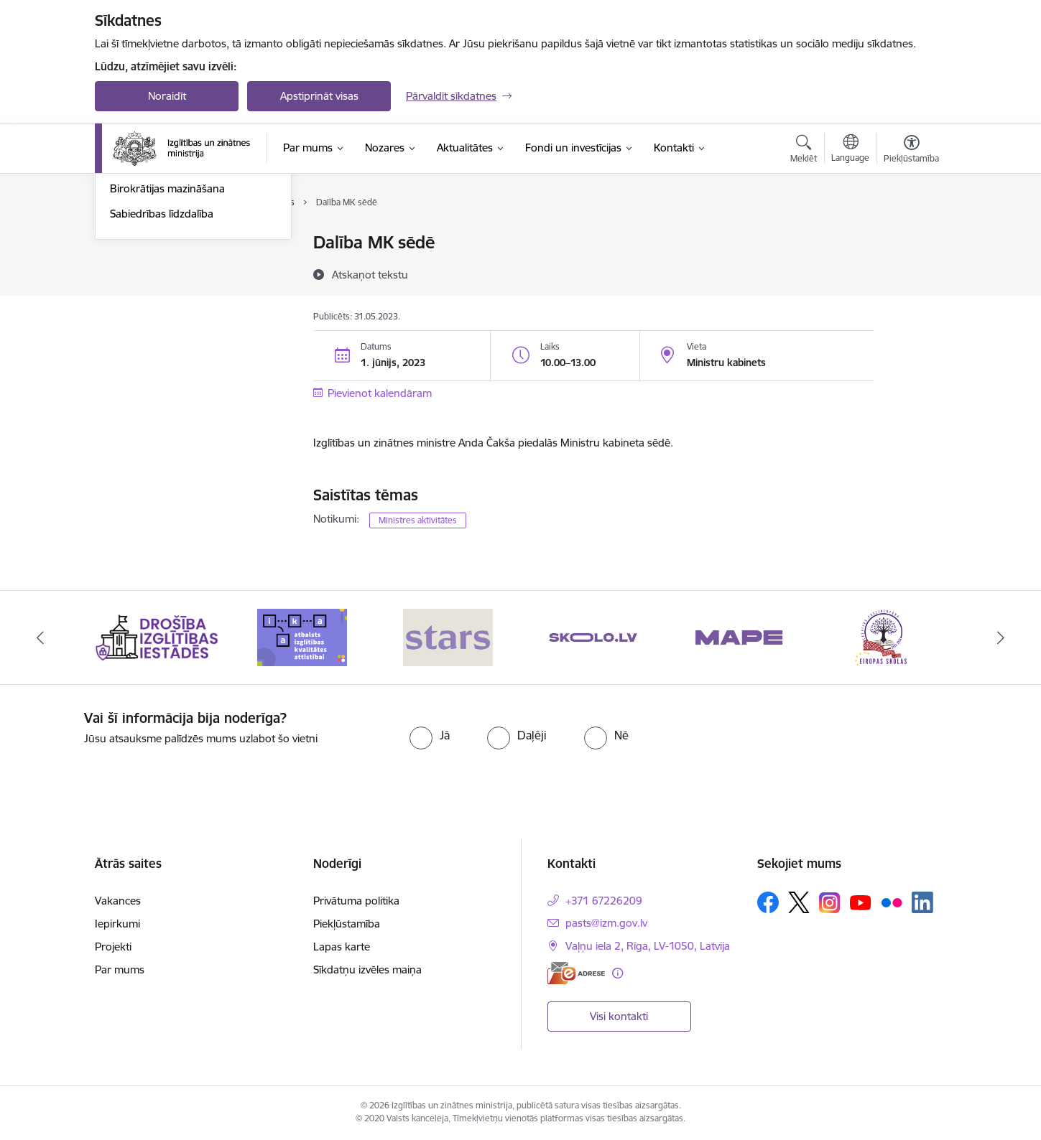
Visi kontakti (619, 1016)
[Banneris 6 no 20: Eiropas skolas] (884, 636)
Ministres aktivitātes (418, 520)
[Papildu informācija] (617, 973)
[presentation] (837, 738)
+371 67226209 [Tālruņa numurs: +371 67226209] (603, 900)
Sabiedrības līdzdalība (161, 368)
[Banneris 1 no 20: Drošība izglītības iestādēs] (157, 636)
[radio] (430, 735)
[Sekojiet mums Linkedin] (922, 902)
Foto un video (143, 318)
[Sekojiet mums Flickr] (891, 901)
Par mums (119, 969)
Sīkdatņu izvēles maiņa (367, 969)
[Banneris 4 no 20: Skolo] (593, 636)
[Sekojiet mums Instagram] (830, 902)
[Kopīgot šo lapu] (911, 272)
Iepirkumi (117, 923)
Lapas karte (341, 946)
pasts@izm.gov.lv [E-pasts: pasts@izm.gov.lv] (606, 923)
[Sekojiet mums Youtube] (860, 901)
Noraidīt (167, 96)
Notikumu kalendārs (159, 244)
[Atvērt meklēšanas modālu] (803, 151)
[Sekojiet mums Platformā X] (799, 902)
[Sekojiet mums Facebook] (768, 902)
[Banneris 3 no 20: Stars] (448, 636)
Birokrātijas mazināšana (167, 343)
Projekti (113, 946)
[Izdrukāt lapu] (911, 236)
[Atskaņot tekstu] (370, 274)
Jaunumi (130, 268)
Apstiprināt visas (319, 96)
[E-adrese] (576, 973)
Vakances (118, 900)
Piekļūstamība (346, 923)
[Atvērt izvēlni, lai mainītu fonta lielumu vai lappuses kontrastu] (911, 151)
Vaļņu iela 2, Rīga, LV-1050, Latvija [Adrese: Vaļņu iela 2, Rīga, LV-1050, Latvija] (647, 946)
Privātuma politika (356, 900)
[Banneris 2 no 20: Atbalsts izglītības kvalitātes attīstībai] (302, 636)
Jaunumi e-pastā (150, 293)
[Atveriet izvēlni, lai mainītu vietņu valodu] (850, 150)
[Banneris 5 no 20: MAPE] (739, 636)
